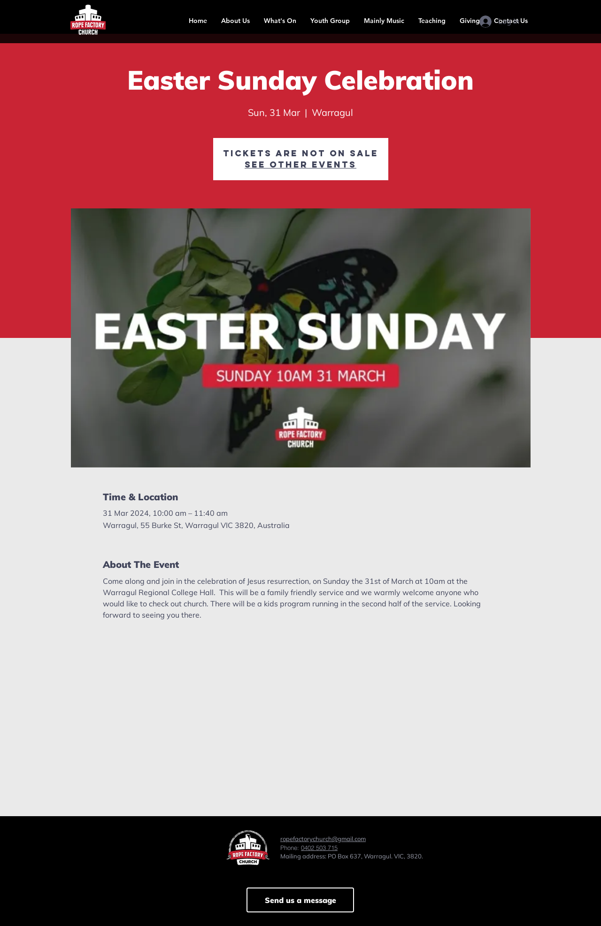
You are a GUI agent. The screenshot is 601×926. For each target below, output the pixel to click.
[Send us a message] (300, 900)
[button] (235, 20)
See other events (300, 164)
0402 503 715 (319, 847)
